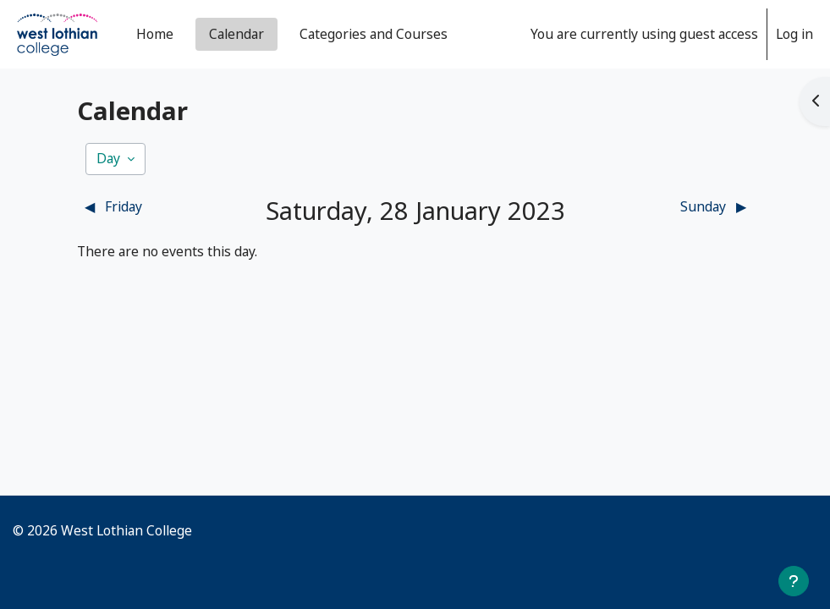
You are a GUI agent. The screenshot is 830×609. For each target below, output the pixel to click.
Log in (794, 34)
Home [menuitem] (154, 34)
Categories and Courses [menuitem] (374, 34)
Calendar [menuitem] (236, 34)
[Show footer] (793, 581)
